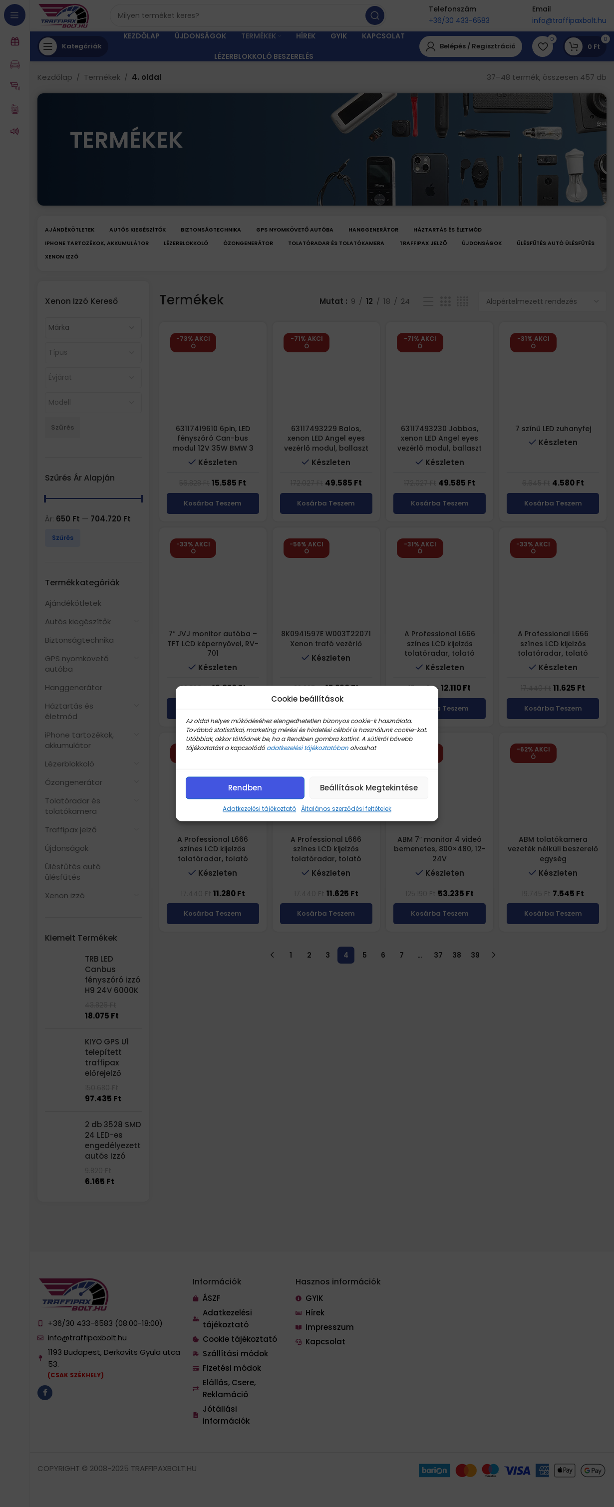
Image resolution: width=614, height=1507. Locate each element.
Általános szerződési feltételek (346, 808)
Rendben (245, 787)
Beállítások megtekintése (369, 787)
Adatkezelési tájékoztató (259, 808)
